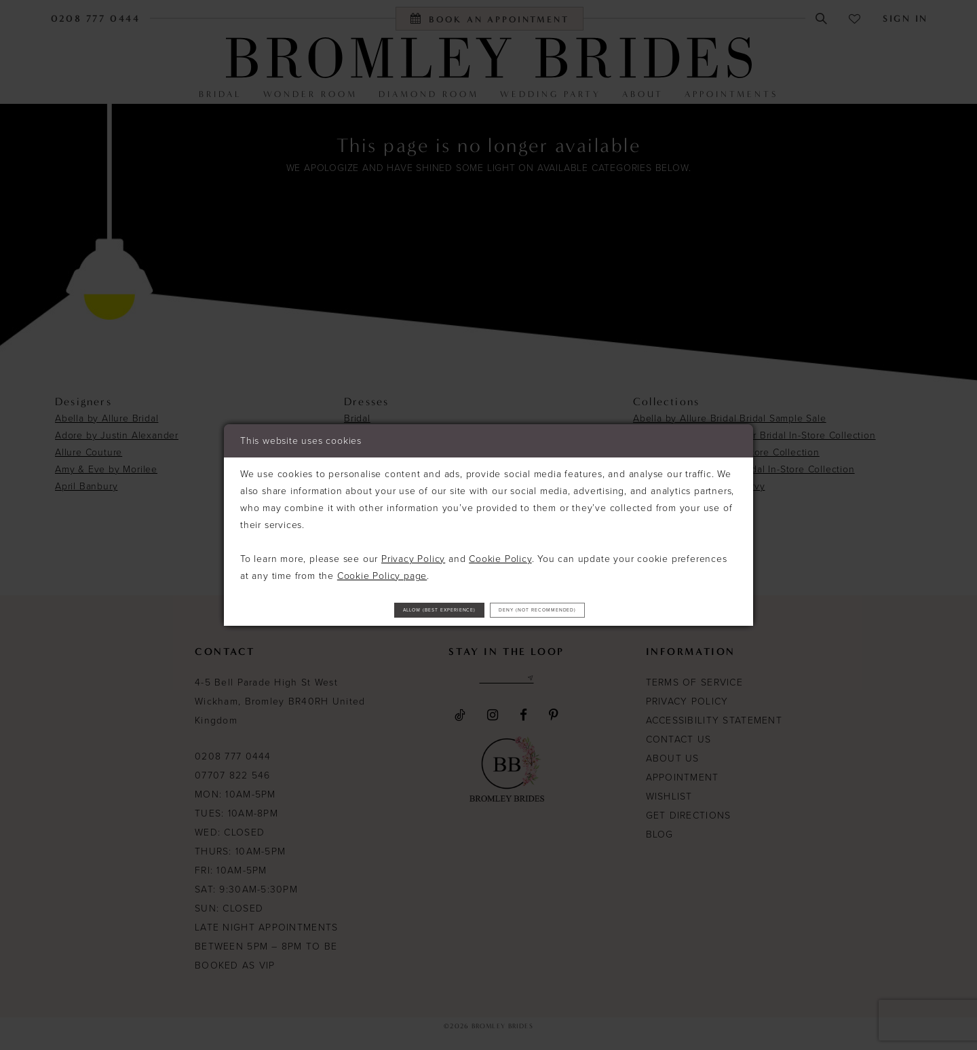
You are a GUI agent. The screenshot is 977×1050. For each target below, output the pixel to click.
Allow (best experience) (393, 609)
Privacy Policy (413, 553)
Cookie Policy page (382, 570)
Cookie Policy (500, 553)
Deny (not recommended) (586, 609)
